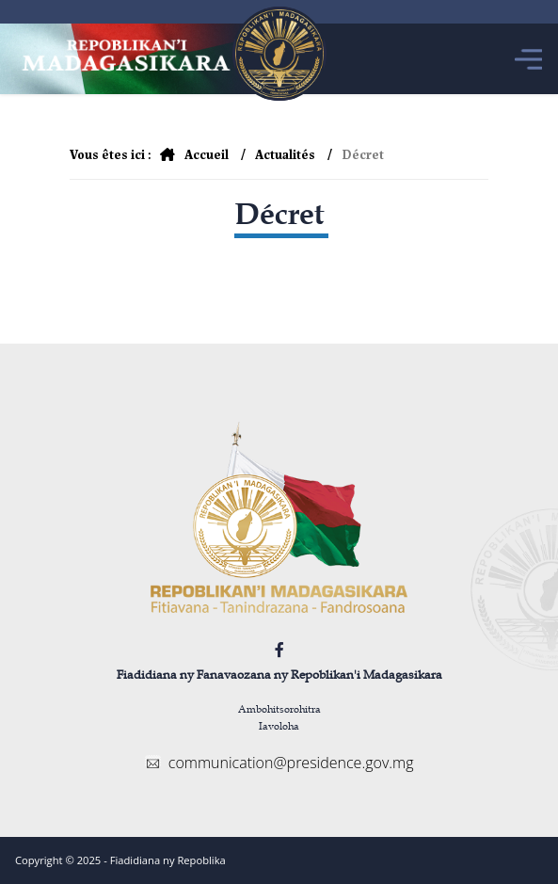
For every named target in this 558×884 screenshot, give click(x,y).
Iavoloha (279, 725)
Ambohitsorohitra (279, 708)
